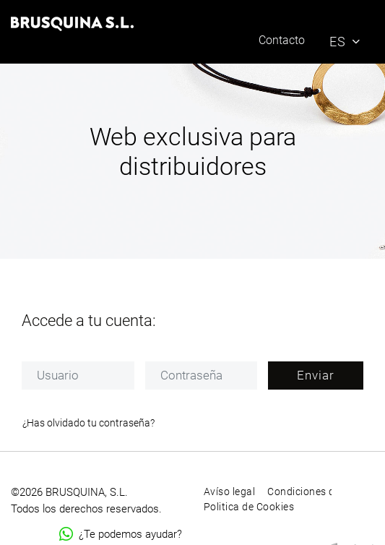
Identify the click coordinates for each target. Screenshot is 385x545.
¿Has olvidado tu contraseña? (88, 423)
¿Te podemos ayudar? (120, 534)
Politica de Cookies (249, 506)
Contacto (282, 40)
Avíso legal (230, 491)
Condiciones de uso (313, 491)
